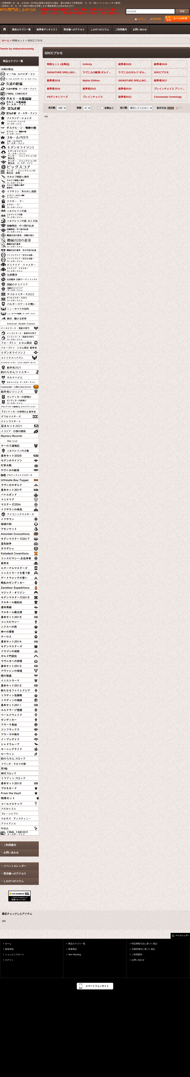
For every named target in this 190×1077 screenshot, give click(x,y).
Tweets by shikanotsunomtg (17, 48)
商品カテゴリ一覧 (76, 943)
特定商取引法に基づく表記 (144, 943)
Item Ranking (74, 954)
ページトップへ (182, 935)
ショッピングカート (14, 954)
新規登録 (156, 19)
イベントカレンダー (14, 866)
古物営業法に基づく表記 (143, 949)
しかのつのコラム (13, 881)
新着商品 (72, 949)
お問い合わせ (11, 852)
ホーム (8, 943)
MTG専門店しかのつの (18, 10)
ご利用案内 (9, 845)
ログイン (141, 19)
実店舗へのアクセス (14, 873)
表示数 (52, 107)
